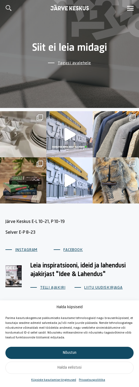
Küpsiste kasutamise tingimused (53, 380)
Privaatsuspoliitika (92, 380)
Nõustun (69, 353)
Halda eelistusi (69, 368)
